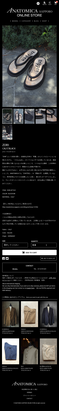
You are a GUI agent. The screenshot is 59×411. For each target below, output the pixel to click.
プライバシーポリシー (29, 395)
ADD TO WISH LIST (49, 258)
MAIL (16, 269)
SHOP (44, 21)
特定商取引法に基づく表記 (29, 389)
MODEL (15, 21)
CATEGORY (26, 21)
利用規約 (29, 392)
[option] (29, 66)
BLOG (36, 21)
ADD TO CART (31, 253)
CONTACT (29, 398)
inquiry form (30, 288)
